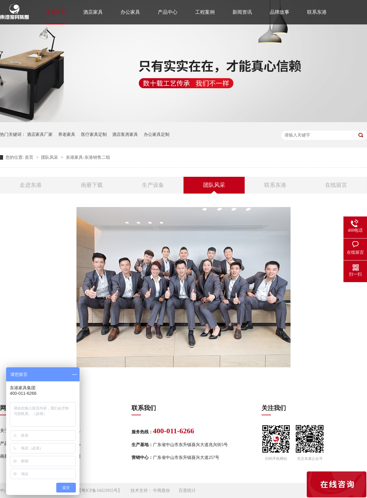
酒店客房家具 (125, 134)
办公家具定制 (156, 134)
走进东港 (31, 185)
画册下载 (92, 185)
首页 (30, 157)
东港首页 (55, 12)
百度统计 (187, 490)
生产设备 (153, 185)
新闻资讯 (242, 12)
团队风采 (50, 157)
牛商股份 (161, 490)
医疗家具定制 (94, 134)
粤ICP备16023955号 (99, 490)
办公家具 (130, 12)
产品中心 (167, 12)
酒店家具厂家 (40, 134)
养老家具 (66, 134)
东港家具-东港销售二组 (88, 157)
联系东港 (317, 12)
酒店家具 (93, 12)
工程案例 (205, 12)
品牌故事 (279, 12)
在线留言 (336, 185)
